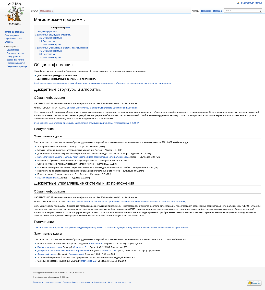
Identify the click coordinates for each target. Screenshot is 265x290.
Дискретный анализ (47, 254)
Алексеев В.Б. (96, 243)
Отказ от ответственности (119, 282)
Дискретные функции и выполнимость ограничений (63, 250)
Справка (9, 42)
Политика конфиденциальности (47, 282)
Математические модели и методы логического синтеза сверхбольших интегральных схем (82, 157)
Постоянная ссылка (16, 63)
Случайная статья (13, 38)
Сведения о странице (17, 66)
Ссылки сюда (13, 50)
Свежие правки (12, 35)
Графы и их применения (49, 247)
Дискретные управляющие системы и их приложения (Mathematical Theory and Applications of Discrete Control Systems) (126, 201)
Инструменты (12, 46)
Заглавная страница (14, 32)
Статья (34, 11)
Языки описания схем (48, 177)
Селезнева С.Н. (81, 247)
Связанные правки (15, 53)
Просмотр (206, 11)
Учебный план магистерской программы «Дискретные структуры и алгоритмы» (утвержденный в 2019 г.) (86, 123)
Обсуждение (46, 11)
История (217, 11)
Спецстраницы (13, 56)
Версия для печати (15, 60)
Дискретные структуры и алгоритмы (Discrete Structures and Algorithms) (102, 107)
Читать (195, 11)
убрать (68, 28)
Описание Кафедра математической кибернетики (84, 282)
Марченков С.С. (89, 261)
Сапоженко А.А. (77, 254)
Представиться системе (251, 3)
